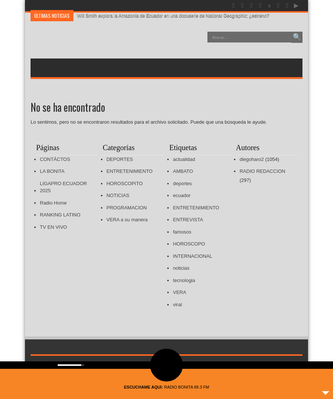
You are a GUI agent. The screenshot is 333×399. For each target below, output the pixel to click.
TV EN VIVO (53, 227)
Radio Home (53, 203)
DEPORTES (120, 159)
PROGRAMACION (127, 207)
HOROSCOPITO (125, 183)
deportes (182, 183)
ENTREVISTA (188, 219)
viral (177, 304)
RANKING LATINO (60, 215)
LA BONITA (52, 171)
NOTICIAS (118, 195)
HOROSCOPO (189, 244)
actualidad (184, 159)
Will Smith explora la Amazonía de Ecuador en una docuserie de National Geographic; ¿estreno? (173, 15)
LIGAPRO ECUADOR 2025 (63, 187)
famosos (182, 232)
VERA (179, 292)
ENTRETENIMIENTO (130, 171)
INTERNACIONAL (192, 256)
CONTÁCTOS (55, 159)
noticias (181, 268)
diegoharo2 (252, 159)
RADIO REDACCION (262, 171)
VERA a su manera (127, 219)
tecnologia (184, 280)
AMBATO (183, 171)
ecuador (181, 195)
